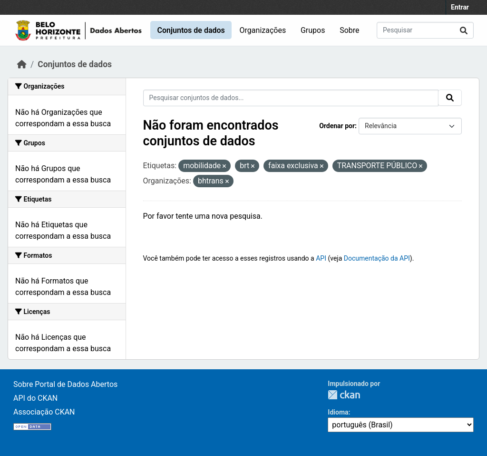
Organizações (263, 30)
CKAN (344, 395)
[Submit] (464, 30)
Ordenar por (337, 126)
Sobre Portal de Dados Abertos (65, 384)
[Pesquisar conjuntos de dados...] (425, 30)
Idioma (338, 412)
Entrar (460, 7)
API (321, 258)
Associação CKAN (44, 411)
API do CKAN (35, 398)
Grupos (313, 30)
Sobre (349, 30)
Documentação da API (377, 258)
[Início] (22, 64)
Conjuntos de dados (190, 30)
